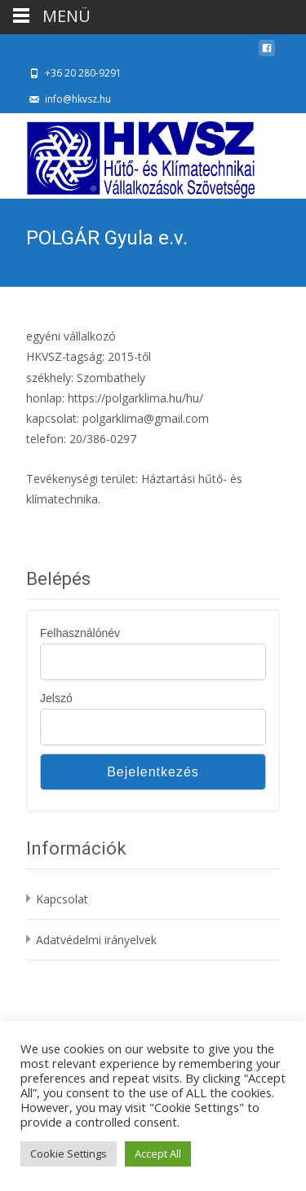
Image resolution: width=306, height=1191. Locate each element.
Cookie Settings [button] (68, 1153)
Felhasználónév (80, 632)
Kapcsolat (62, 899)
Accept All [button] (158, 1153)
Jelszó (56, 698)
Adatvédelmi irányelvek (96, 939)
